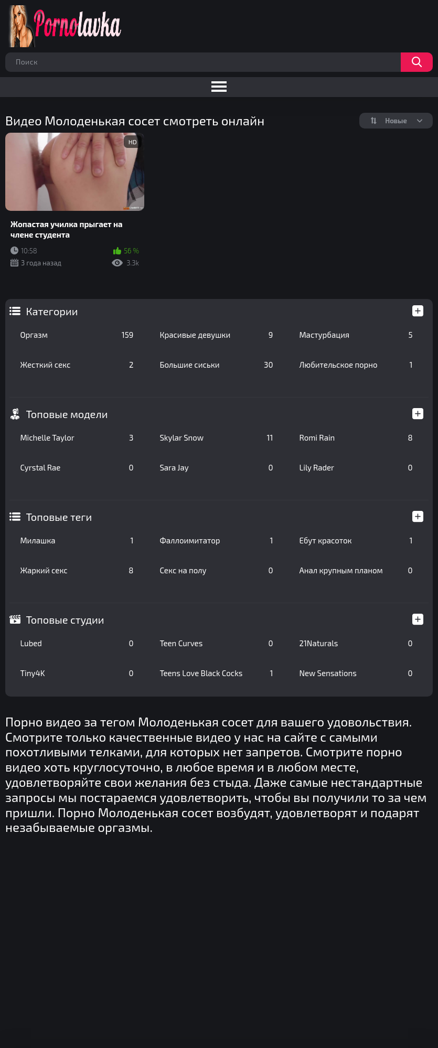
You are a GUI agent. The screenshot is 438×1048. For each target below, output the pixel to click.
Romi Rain (355, 437)
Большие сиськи (216, 364)
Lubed (76, 643)
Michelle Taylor (76, 437)
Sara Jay (216, 467)
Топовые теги (59, 516)
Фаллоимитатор (216, 540)
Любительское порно (355, 364)
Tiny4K (76, 673)
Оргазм (76, 334)
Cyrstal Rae (76, 467)
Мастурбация (355, 334)
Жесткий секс (76, 364)
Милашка (76, 540)
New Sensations (355, 673)
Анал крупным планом (355, 570)
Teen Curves (216, 643)
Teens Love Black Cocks (216, 673)
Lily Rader (355, 467)
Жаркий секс (76, 570)
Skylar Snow (216, 437)
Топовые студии (65, 619)
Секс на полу (216, 570)
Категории (52, 311)
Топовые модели (67, 414)
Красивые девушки (216, 334)
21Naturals (355, 643)
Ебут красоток (355, 540)
